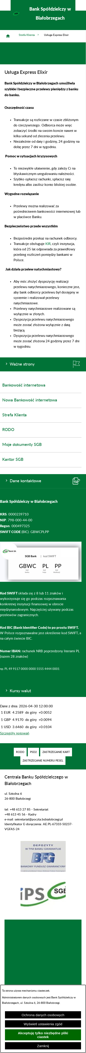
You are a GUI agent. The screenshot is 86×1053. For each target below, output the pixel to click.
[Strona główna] (8, 36)
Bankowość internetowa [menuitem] (23, 385)
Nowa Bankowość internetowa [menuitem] (29, 400)
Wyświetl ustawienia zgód (43, 1024)
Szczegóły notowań (14, 733)
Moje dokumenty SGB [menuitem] (22, 445)
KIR (48, 244)
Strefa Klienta (29, 34)
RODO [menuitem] (8, 430)
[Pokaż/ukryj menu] (80, 5)
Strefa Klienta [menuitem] (14, 415)
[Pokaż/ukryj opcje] (5, 5)
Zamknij (43, 1046)
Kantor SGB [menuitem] (12, 460)
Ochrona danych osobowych (43, 1015)
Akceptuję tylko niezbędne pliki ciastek (43, 1035)
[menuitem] (20, 752)
